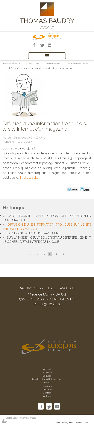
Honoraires (47, 389)
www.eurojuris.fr (25, 148)
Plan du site (82, 422)
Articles (47, 396)
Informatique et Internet (77, 63)
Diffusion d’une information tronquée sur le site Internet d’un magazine (40, 68)
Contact (47, 392)
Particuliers (34, 63)
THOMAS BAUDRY (47, 21)
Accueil (18, 63)
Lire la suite (30, 177)
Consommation (53, 63)
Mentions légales (64, 422)
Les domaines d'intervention (47, 379)
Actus (47, 382)
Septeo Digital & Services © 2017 (21, 418)
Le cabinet (47, 372)
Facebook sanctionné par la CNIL (34, 233)
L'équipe (47, 375)
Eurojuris (47, 386)
